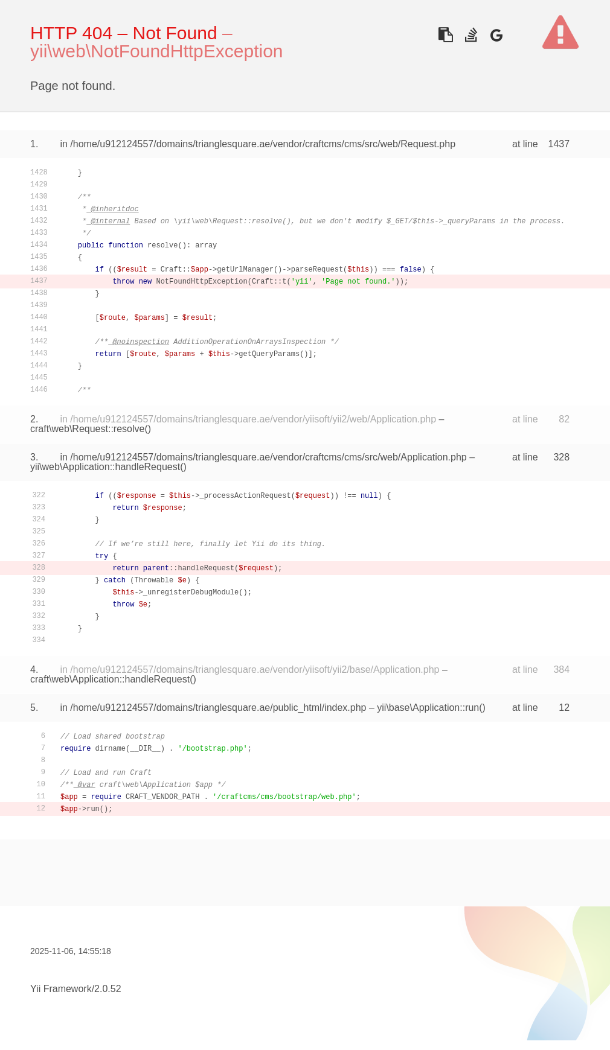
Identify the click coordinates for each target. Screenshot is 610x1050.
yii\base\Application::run (428, 707)
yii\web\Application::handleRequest (105, 467)
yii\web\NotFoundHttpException (156, 51)
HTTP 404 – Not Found (123, 33)
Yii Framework (61, 989)
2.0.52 (107, 989)
